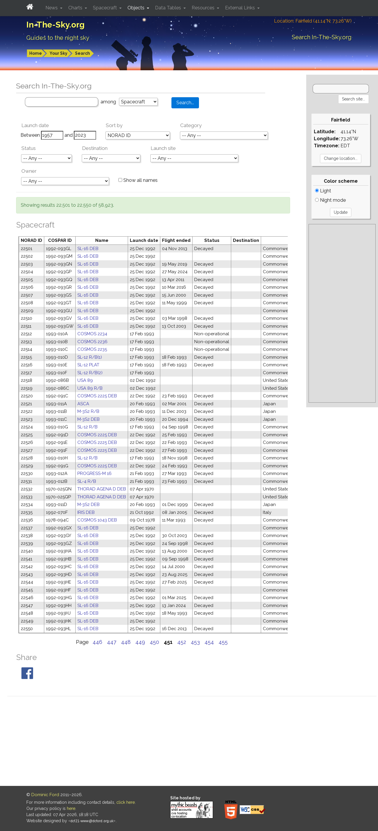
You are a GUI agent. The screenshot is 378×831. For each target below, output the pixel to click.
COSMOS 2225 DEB (97, 396)
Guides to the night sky (57, 37)
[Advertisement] (342, 313)
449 (140, 642)
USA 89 (85, 380)
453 (195, 642)
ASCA (83, 403)
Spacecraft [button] (105, 8)
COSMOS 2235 (92, 349)
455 (223, 642)
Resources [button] (204, 8)
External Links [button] (240, 8)
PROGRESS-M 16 (94, 473)
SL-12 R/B (87, 427)
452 (181, 642)
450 (154, 642)
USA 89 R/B (90, 388)
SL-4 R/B (86, 481)
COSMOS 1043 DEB (97, 520)
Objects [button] (136, 8)
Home (35, 53)
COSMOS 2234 (92, 333)
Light (323, 191)
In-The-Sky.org (55, 25)
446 (97, 642)
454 (209, 642)
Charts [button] (76, 8)
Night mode (330, 200)
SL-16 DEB (87, 248)
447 (111, 642)
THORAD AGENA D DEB (101, 489)
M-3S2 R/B (88, 411)
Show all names (138, 180)
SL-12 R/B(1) (89, 357)
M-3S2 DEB (88, 419)
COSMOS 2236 (92, 341)
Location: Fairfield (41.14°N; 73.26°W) (313, 21)
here (71, 808)
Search (82, 53)
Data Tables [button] (168, 8)
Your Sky (58, 53)
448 (126, 642)
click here (125, 802)
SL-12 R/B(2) (90, 372)
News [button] (52, 8)
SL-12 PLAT (88, 364)
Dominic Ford (45, 794)
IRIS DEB (86, 512)
